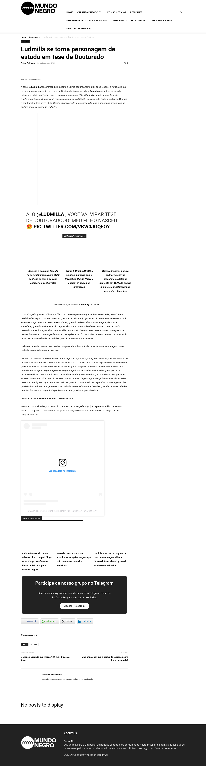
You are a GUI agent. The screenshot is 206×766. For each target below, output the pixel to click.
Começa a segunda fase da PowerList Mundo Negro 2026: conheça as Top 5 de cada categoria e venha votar (43, 262)
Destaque (33, 37)
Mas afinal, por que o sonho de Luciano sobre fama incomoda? (105, 659)
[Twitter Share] (67, 621)
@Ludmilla (50, 214)
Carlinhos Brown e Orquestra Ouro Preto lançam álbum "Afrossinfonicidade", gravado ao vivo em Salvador (111, 545)
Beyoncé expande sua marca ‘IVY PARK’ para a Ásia (45, 659)
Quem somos (119, 20)
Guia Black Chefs (162, 20)
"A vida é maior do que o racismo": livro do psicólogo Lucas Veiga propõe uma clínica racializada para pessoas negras (38, 547)
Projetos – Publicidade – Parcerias (86, 20)
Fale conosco (139, 20)
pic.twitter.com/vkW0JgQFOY (72, 227)
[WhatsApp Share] (49, 621)
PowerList (136, 12)
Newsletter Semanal (78, 28)
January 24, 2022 (89, 304)
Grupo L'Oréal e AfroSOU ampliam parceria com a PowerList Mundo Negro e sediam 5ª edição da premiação (79, 264)
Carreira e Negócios (89, 12)
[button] (181, 12)
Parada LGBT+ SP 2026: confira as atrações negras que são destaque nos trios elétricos (74, 545)
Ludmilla (33, 644)
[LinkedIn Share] (85, 621)
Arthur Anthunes (28, 63)
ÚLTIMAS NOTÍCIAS (116, 12)
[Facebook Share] (30, 621)
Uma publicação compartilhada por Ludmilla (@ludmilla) (62, 511)
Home (69, 12)
